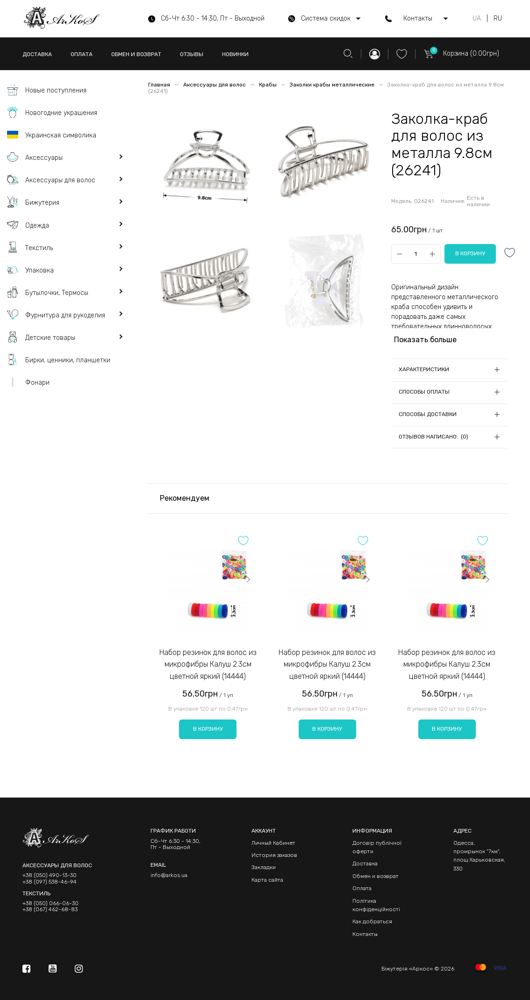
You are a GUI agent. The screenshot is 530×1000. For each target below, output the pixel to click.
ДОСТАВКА (37, 54)
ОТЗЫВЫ (191, 54)
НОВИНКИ (235, 54)
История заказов (274, 855)
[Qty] (415, 253)
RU (498, 18)
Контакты (365, 934)
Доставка (365, 863)
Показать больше (425, 339)
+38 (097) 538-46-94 (49, 882)
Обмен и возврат (375, 876)
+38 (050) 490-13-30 (49, 875)
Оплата (362, 888)
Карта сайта (267, 880)
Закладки (263, 867)
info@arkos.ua (168, 875)
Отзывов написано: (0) (433, 436)
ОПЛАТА (82, 54)
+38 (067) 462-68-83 (50, 909)
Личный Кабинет (273, 843)
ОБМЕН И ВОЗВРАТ (136, 54)
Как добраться (372, 921)
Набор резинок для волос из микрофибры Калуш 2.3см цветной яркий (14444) (208, 664)
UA (477, 18)
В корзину (208, 729)
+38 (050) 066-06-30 (50, 903)
